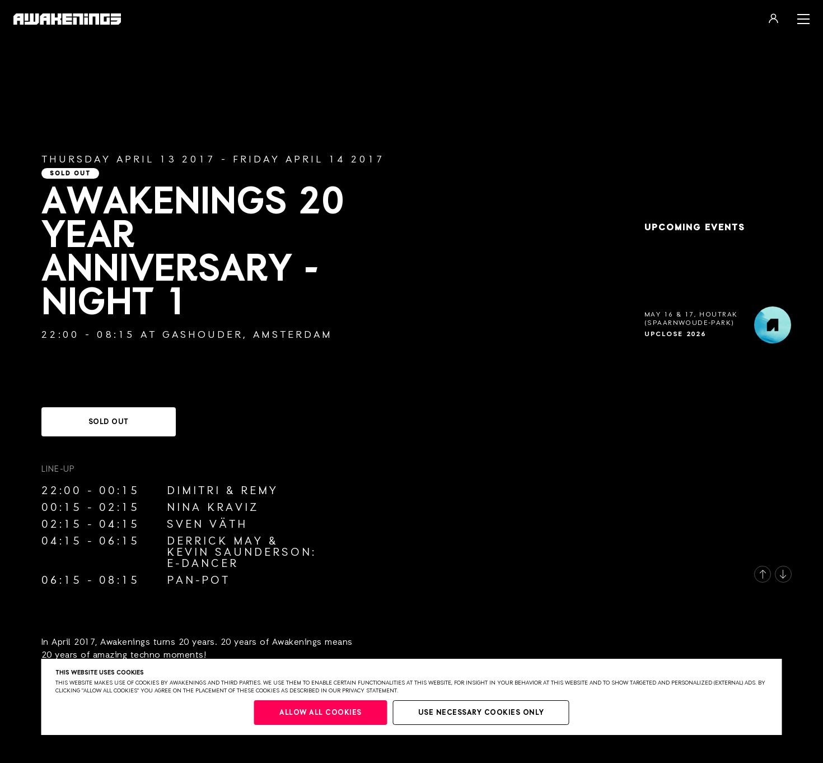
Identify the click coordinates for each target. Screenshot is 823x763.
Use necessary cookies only (481, 713)
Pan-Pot (198, 580)
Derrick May (215, 541)
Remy (259, 490)
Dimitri (194, 490)
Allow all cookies (320, 713)
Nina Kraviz (213, 507)
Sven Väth (207, 524)
